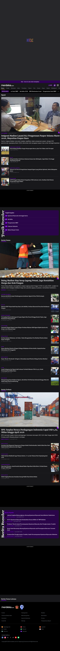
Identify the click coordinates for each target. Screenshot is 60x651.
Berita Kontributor (11, 517)
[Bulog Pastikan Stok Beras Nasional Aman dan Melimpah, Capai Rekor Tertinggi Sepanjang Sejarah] (5, 161)
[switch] (50, 85)
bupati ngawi (4, 325)
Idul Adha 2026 (25, 91)
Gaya (43, 88)
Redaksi (43, 612)
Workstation (44, 615)
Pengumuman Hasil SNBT (12, 91)
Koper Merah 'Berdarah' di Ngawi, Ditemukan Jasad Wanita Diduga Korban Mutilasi (24, 359)
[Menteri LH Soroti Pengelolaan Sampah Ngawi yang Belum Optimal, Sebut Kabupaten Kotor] (5, 171)
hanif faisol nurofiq (15, 168)
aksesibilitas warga (6, 294)
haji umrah (4, 133)
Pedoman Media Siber (7, 615)
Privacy (43, 618)
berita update (4, 336)
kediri (2, 346)
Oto (34, 88)
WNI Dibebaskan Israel (36, 91)
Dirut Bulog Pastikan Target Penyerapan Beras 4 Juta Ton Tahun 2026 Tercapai (31, 148)
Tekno (29, 88)
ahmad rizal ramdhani (15, 147)
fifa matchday (4, 454)
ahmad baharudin (5, 464)
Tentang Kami (24, 612)
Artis (18, 88)
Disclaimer (4, 618)
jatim (2, 367)
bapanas (3, 290)
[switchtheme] (54, 85)
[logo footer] (8, 607)
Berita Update (10, 525)
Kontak (3, 612)
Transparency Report (46, 620)
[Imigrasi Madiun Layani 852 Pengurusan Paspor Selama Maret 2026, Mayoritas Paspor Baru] (30, 115)
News (2, 88)
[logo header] (7, 85)
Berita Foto (9, 521)
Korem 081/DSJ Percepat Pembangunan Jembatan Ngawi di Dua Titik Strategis (22, 296)
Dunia (38, 88)
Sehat (48, 88)
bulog (11, 157)
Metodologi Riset (25, 615)
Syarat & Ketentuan (25, 618)
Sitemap (23, 620)
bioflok (3, 304)
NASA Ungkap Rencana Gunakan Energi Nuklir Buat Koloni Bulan (19, 476)
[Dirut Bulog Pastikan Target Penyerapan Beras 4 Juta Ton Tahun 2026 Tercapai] (5, 150)
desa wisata (4, 378)
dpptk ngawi (13, 178)
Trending (24, 88)
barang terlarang (5, 315)
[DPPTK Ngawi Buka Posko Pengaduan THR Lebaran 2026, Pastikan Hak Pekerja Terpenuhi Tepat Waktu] (5, 182)
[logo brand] (17, 607)
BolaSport (54, 88)
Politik (7, 88)
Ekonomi (13, 88)
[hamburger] (57, 85)
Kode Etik (4, 620)
